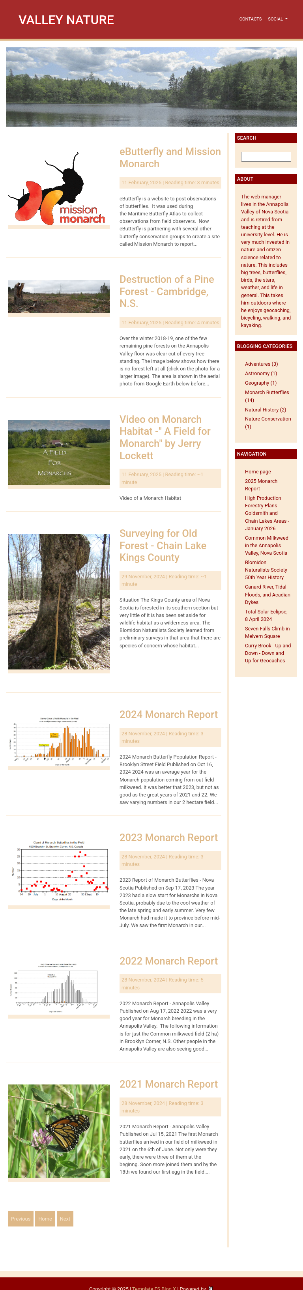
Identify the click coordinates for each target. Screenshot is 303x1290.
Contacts (250, 19)
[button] (278, 19)
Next (65, 1219)
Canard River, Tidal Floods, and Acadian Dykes (267, 594)
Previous (20, 1219)
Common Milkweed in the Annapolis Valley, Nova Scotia (266, 545)
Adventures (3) (261, 364)
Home (45, 1219)
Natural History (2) (265, 410)
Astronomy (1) (261, 373)
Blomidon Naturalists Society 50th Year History (266, 569)
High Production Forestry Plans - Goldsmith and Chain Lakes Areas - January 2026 (267, 513)
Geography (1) (261, 383)
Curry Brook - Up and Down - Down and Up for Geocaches (268, 653)
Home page (258, 472)
